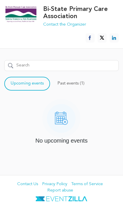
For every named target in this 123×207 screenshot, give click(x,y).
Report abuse (60, 190)
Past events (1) (70, 83)
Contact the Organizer (64, 24)
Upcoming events (27, 83)
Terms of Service (87, 184)
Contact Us (27, 184)
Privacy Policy (54, 184)
